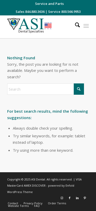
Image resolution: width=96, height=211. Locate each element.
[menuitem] (49, 3)
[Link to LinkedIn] (77, 198)
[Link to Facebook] (69, 198)
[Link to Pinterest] (85, 198)
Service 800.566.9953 (64, 11)
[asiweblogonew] (39, 26)
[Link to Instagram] (62, 198)
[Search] (75, 25)
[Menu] (86, 26)
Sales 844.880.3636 (30, 11)
